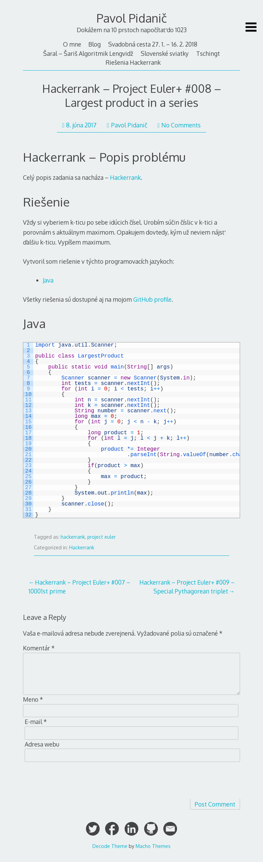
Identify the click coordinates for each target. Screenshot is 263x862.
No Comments (179, 125)
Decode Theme (109, 846)
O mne (72, 44)
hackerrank (73, 537)
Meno (33, 699)
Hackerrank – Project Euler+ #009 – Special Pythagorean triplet (187, 586)
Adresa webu (42, 744)
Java (48, 280)
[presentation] (75, 780)
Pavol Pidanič (132, 18)
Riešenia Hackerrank (133, 62)
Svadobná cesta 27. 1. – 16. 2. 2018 (152, 44)
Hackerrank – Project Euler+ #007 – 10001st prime (79, 586)
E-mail (36, 721)
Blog (94, 44)
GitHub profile (152, 299)
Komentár (39, 648)
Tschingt (208, 53)
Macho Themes (153, 846)
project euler (101, 537)
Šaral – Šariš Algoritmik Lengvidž (88, 53)
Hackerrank (125, 177)
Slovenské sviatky (165, 53)
